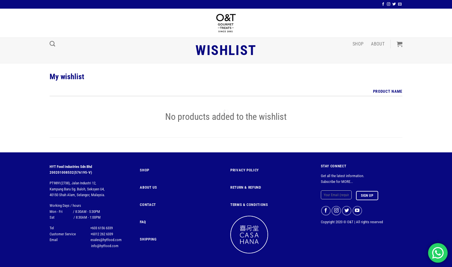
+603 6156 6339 (101, 228)
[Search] (52, 43)
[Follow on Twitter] (394, 4)
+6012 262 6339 (102, 234)
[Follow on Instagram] (388, 4)
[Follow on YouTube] (357, 210)
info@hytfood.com (104, 246)
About (378, 44)
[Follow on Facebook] (383, 4)
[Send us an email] (400, 4)
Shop (358, 44)
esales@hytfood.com (106, 240)
